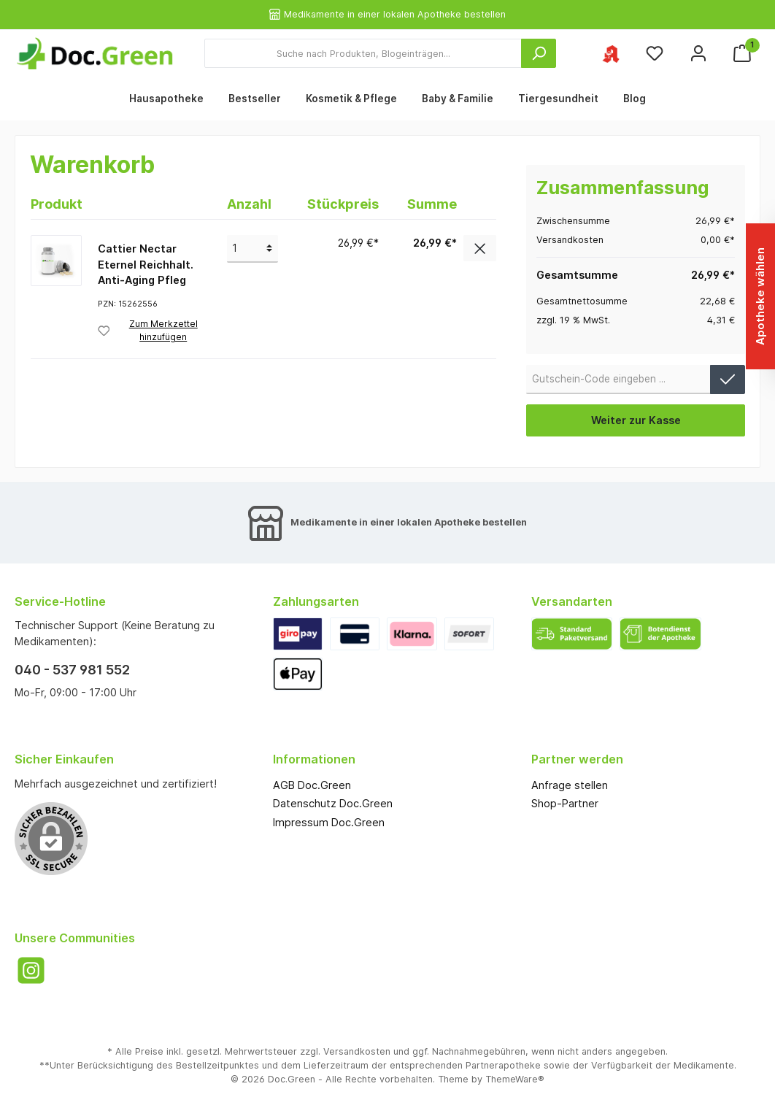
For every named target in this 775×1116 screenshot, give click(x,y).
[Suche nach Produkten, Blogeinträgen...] (363, 53)
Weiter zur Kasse (636, 420)
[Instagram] (31, 970)
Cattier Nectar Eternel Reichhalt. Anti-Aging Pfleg (145, 264)
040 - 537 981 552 (72, 669)
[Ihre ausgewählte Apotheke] (611, 54)
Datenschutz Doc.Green (333, 803)
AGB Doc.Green (312, 785)
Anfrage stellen (569, 785)
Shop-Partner (564, 803)
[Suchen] (538, 53)
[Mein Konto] (698, 54)
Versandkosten (356, 1051)
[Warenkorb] (742, 54)
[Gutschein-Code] (618, 379)
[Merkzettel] (654, 54)
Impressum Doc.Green (329, 822)
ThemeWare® (514, 1079)
